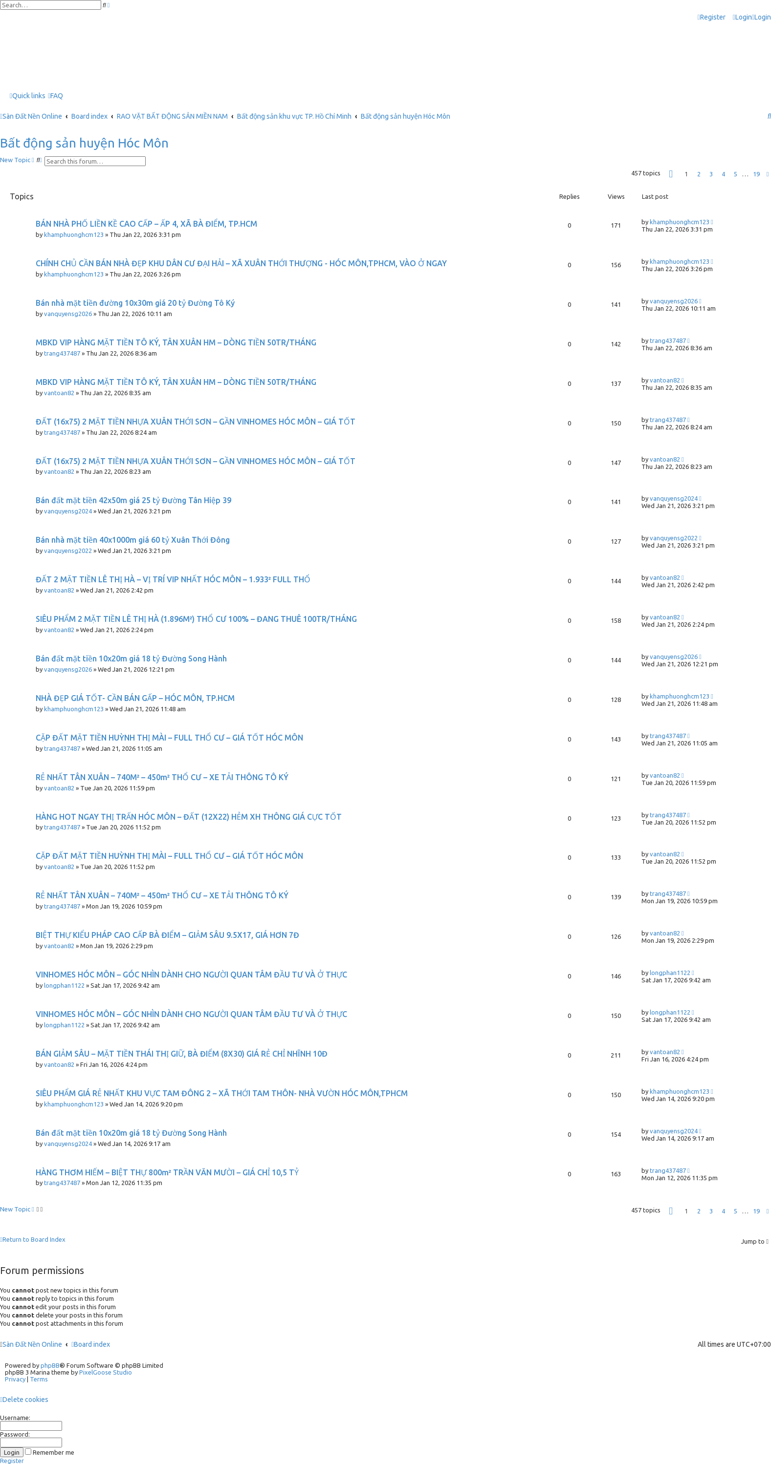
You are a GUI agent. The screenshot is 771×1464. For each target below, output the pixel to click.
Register (12, 1460)
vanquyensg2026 (68, 313)
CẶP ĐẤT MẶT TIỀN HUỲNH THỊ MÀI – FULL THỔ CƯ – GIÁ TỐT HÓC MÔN (169, 737)
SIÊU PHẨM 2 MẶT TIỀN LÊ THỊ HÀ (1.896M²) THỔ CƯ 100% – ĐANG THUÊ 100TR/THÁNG (196, 619)
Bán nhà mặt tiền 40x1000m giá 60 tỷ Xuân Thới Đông (133, 539)
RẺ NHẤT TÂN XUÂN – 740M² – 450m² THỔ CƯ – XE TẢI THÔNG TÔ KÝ (162, 777)
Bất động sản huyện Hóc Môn (84, 143)
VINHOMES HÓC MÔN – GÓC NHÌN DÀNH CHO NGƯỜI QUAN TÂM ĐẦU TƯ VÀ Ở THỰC (191, 974)
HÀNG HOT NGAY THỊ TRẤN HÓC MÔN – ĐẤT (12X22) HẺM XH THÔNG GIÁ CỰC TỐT (189, 816)
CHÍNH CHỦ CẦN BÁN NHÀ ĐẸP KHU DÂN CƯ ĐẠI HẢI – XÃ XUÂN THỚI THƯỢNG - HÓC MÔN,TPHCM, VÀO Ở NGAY (241, 263)
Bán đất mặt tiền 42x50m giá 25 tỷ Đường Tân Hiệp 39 (133, 500)
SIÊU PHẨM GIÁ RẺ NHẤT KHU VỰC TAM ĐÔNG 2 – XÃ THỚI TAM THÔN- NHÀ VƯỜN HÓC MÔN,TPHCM (222, 1093)
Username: (15, 1417)
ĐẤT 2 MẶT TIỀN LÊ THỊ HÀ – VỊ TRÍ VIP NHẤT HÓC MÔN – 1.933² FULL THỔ (173, 579)
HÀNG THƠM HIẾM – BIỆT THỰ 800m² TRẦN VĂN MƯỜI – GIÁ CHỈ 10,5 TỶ (167, 1172)
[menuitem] (742, 17)
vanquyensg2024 (68, 511)
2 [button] (699, 173)
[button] (670, 174)
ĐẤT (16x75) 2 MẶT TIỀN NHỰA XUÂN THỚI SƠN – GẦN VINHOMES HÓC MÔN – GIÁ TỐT (195, 421)
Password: (15, 1434)
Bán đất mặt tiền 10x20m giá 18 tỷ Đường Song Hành (131, 658)
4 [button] (723, 173)
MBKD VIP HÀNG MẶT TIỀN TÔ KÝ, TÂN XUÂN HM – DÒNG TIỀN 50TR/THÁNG (176, 342)
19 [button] (756, 173)
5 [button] (735, 173)
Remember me (49, 1452)
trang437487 (62, 353)
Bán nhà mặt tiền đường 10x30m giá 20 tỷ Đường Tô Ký (135, 302)
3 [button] (711, 173)
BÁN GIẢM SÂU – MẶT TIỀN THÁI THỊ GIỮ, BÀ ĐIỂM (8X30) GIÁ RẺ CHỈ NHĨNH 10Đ (182, 1053)
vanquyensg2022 (68, 550)
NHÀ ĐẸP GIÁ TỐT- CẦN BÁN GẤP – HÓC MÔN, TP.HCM (135, 698)
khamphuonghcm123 (74, 234)
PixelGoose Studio (105, 1372)
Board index (90, 1344)
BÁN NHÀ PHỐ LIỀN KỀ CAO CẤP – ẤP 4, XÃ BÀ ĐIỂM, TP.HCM (146, 223)
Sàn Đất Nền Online (32, 1344)
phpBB (50, 1365)
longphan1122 (64, 985)
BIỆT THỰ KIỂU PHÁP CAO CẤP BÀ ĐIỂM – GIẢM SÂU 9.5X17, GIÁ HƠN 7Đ (167, 935)
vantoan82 (59, 392)
